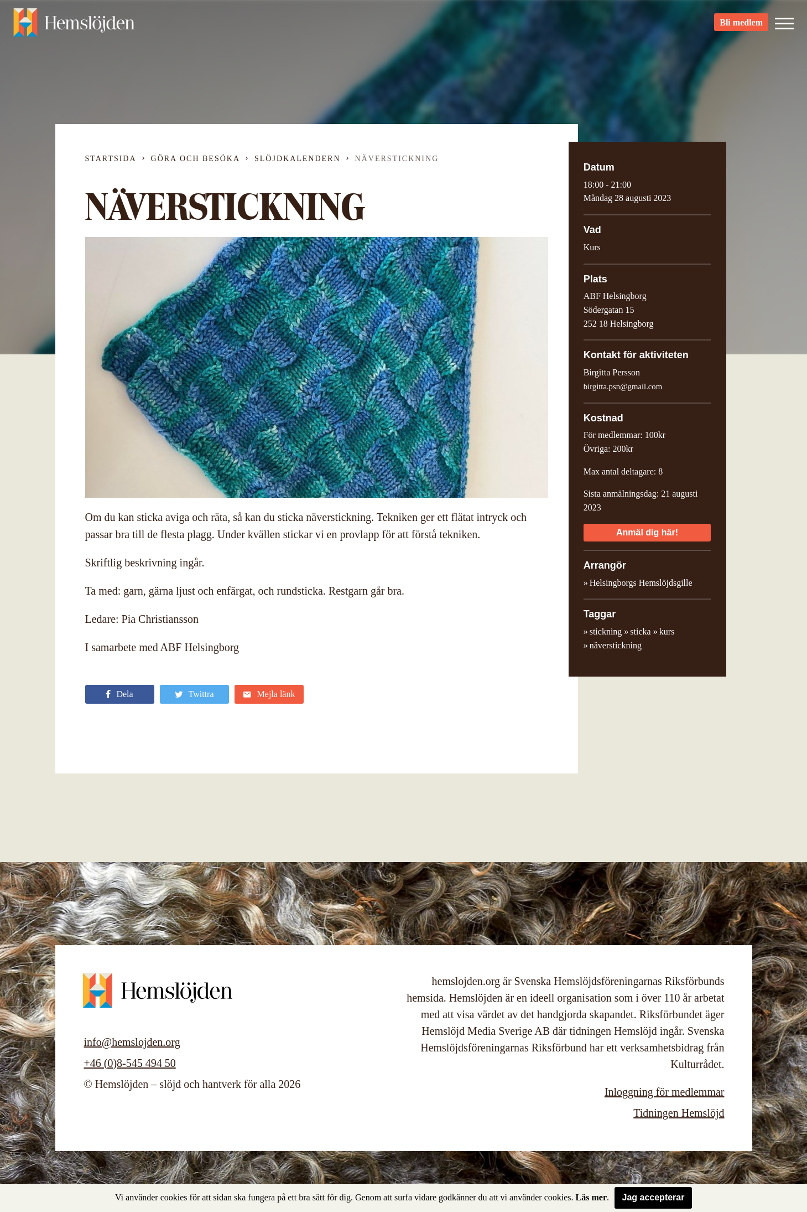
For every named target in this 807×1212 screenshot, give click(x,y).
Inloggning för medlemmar (665, 1092)
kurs (667, 631)
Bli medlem (741, 28)
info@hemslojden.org (132, 1042)
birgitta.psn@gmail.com (623, 386)
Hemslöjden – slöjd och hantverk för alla (74, 28)
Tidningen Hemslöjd (678, 1113)
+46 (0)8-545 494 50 (130, 1063)
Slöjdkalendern (297, 158)
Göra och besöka (195, 158)
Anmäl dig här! (647, 532)
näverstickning (616, 645)
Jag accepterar (653, 1197)
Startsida (111, 158)
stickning (606, 631)
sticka (640, 631)
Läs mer (591, 1197)
